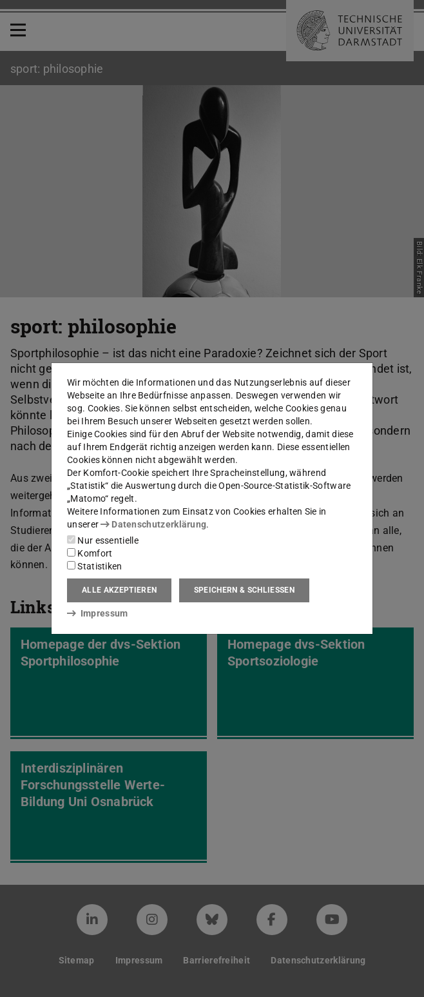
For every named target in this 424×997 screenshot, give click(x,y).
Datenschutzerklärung (153, 524)
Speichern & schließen (244, 590)
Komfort (89, 553)
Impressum (97, 613)
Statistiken (94, 566)
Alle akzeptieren (119, 590)
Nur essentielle (103, 540)
